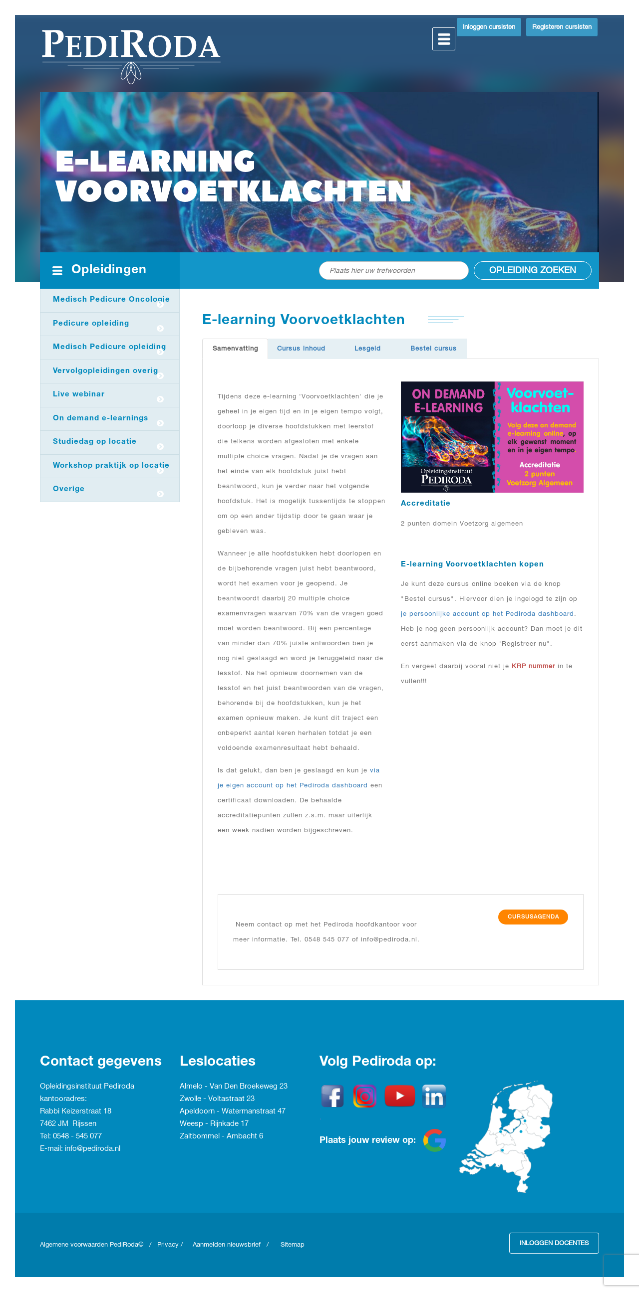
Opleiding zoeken (532, 270)
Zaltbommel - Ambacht (219, 1136)
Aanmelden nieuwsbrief (227, 1245)
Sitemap (293, 1245)
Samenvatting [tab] (235, 349)
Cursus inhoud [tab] (301, 349)
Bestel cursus (433, 349)
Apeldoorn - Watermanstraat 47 (233, 1111)
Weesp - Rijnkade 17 (214, 1123)
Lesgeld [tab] (367, 349)
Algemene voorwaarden (75, 1245)
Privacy (168, 1245)
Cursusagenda (533, 917)
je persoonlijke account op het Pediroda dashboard (487, 614)
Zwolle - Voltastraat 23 (217, 1099)
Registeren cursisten (562, 27)
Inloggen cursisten (489, 27)
